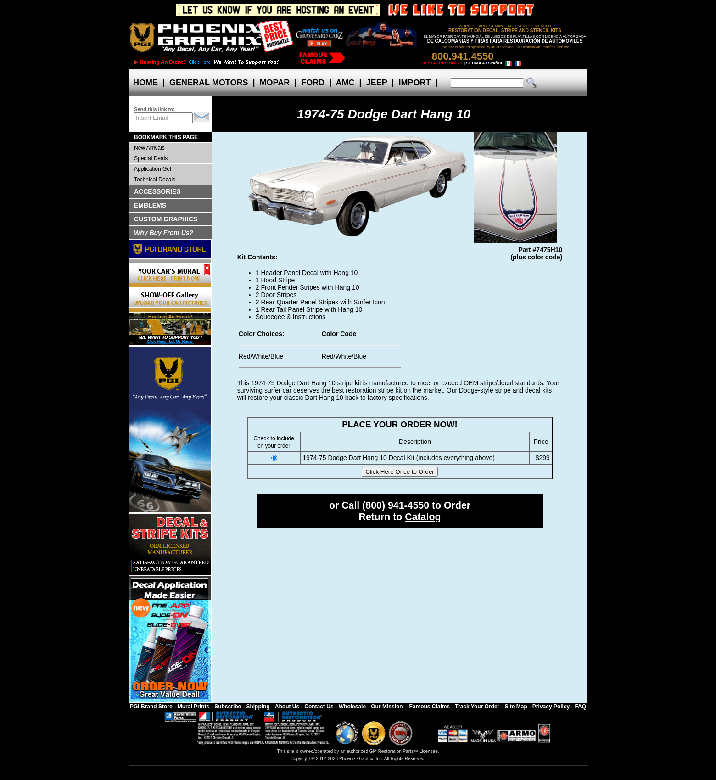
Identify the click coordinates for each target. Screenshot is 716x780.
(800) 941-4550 (395, 505)
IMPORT (414, 82)
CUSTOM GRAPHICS (165, 219)
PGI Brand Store (151, 706)
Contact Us (318, 706)
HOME (145, 82)
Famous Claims (429, 706)
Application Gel (152, 169)
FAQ (580, 706)
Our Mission (387, 706)
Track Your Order (477, 706)
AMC (345, 82)
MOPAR (274, 82)
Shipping (257, 706)
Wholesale (352, 706)
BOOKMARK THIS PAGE (166, 137)
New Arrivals (149, 148)
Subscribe (227, 706)
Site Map (515, 706)
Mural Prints (193, 706)
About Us (287, 706)
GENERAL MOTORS (208, 82)
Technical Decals (154, 179)
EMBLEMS (150, 205)
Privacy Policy (551, 706)
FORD (312, 82)
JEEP (377, 82)
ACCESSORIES (157, 191)
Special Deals (151, 158)
